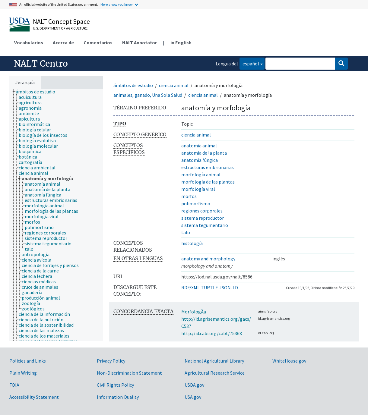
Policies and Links (27, 361)
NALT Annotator (139, 42)
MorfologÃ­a (193, 312)
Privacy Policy (111, 361)
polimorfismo (195, 203)
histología (192, 243)
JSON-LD (228, 288)
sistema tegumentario (204, 225)
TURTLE (209, 288)
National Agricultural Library (214, 361)
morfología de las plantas (208, 182)
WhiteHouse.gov (289, 361)
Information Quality (118, 397)
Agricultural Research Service (215, 373)
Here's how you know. (117, 4)
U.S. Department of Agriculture (60, 28)
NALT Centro (41, 63)
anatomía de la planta (204, 153)
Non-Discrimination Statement (129, 373)
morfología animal (200, 174)
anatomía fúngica (199, 160)
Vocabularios (28, 42)
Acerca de (63, 42)
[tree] (56, 215)
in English (181, 42)
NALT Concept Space (61, 21)
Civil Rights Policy (115, 385)
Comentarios (98, 42)
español (249, 63)
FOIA (14, 385)
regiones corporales (202, 211)
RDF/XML (190, 288)
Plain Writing (23, 373)
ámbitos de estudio (133, 85)
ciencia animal (174, 85)
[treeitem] (38, 91)
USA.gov (193, 397)
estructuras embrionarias (207, 167)
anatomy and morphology (208, 259)
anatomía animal (199, 146)
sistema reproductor (202, 218)
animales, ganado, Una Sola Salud (147, 95)
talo (185, 232)
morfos (189, 196)
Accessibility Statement (34, 397)
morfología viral (198, 189)
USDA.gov (194, 385)
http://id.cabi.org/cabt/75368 (211, 333)
